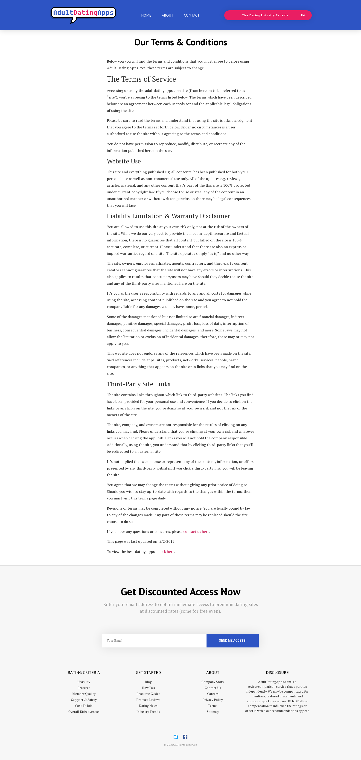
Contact (192, 15)
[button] (268, 15)
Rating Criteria (84, 672)
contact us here (196, 531)
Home (146, 15)
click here (166, 551)
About (167, 15)
